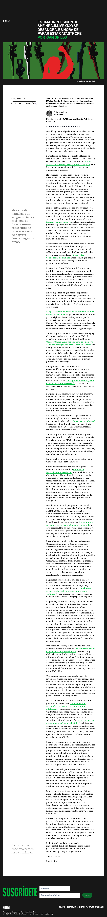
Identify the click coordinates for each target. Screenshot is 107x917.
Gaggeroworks (17, 912)
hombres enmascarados (58, 221)
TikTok (82, 907)
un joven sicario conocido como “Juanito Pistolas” (70, 721)
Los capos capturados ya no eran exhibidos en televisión (70, 382)
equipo (62, 907)
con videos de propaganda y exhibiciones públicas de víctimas (69, 591)
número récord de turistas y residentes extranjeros (69, 163)
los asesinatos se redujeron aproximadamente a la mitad (69, 523)
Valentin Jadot (30, 912)
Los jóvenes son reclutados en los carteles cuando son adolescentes (65, 706)
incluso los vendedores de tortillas (65, 256)
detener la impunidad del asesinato (65, 471)
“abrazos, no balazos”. (84, 421)
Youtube (90, 907)
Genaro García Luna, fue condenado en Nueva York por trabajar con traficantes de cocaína (69, 343)
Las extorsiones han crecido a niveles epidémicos (70, 650)
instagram (71, 907)
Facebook (99, 907)
